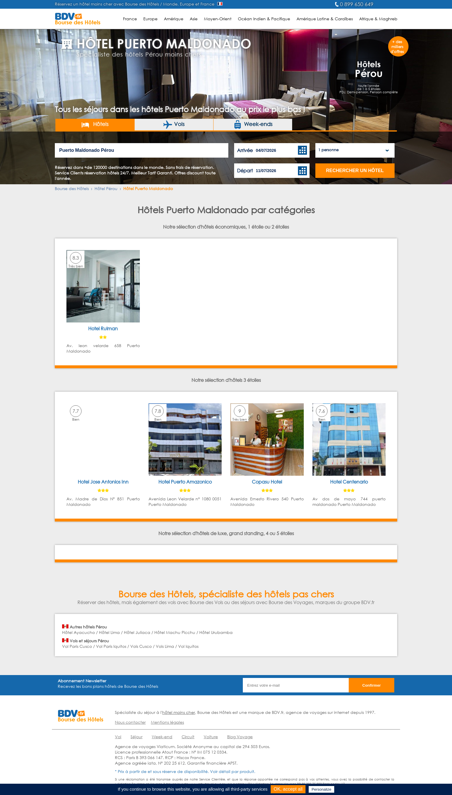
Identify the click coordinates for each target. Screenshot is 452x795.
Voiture (211, 736)
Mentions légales (167, 722)
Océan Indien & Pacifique (264, 18)
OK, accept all (288, 789)
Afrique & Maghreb (378, 18)
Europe (150, 18)
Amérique (173, 18)
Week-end (162, 736)
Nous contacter (130, 722)
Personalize (321, 789)
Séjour (136, 736)
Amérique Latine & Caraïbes (324, 18)
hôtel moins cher (178, 712)
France (130, 18)
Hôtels (95, 124)
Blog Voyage (240, 736)
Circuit (188, 736)
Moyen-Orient (218, 18)
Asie (194, 18)
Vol (118, 736)
